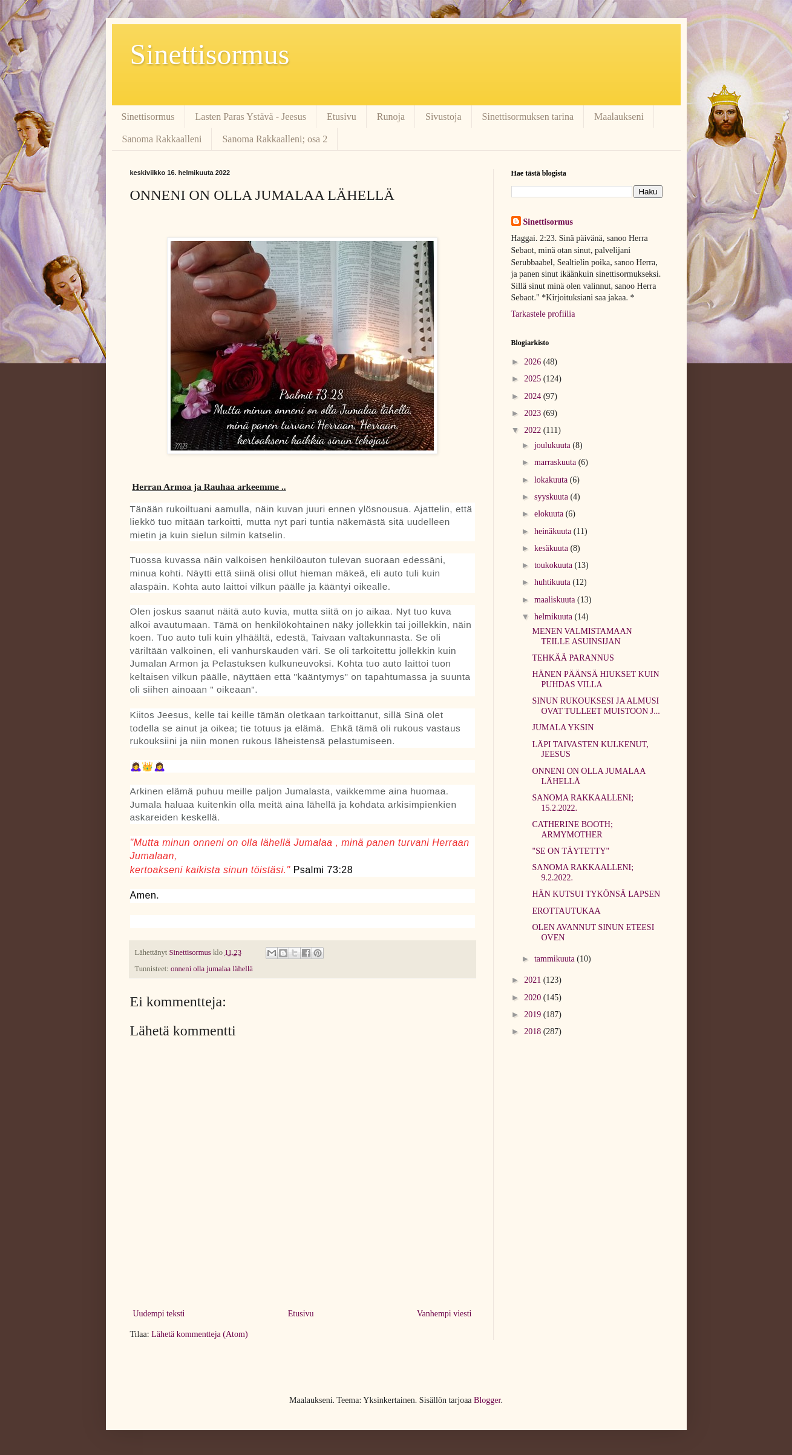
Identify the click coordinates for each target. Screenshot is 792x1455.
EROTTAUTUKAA (566, 911)
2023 (533, 413)
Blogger (487, 1400)
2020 (533, 997)
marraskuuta (556, 462)
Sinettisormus (210, 54)
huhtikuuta (553, 582)
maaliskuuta (555, 599)
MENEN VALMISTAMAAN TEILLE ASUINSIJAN (582, 636)
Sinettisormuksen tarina (528, 116)
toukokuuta (554, 565)
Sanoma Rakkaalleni (162, 139)
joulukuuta (553, 445)
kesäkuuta (552, 548)
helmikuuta (554, 616)
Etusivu (341, 116)
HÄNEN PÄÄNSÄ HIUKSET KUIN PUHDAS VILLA (595, 679)
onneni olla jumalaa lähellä (212, 969)
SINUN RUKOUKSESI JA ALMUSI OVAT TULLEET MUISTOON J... (595, 706)
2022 (533, 430)
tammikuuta (555, 958)
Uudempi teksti (159, 1313)
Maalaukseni (619, 116)
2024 (533, 396)
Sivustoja (443, 116)
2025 (533, 378)
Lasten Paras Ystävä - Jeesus (250, 116)
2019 (533, 1014)
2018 (533, 1031)
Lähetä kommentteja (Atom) (199, 1334)
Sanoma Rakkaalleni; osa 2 (274, 139)
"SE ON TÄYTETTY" (570, 851)
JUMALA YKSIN (563, 727)
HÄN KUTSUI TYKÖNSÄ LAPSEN (596, 894)
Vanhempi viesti (444, 1313)
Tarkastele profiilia (543, 313)
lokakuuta (552, 479)
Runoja (391, 116)
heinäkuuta (554, 531)
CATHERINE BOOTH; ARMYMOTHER (572, 829)
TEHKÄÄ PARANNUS (573, 657)
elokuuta (550, 513)
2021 (533, 980)
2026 (533, 361)
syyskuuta (552, 496)
